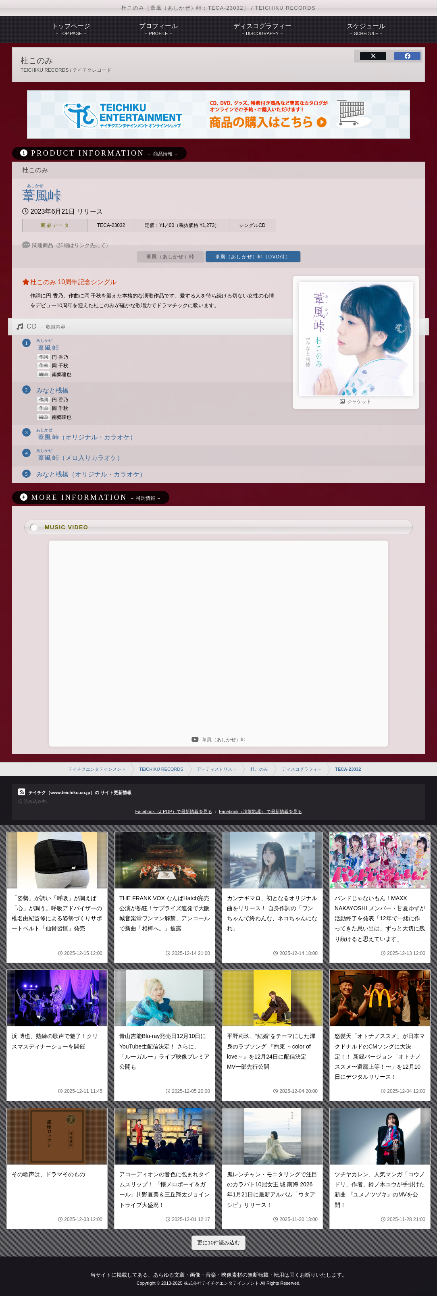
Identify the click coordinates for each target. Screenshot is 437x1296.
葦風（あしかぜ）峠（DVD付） (253, 257)
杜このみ (259, 769)
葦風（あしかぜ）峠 (170, 257)
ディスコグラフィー (302, 769)
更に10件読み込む (218, 1243)
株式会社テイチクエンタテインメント (221, 1283)
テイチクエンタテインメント (97, 769)
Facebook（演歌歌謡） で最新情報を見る (260, 811)
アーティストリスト (217, 769)
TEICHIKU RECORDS (161, 769)
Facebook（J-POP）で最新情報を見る (173, 811)
